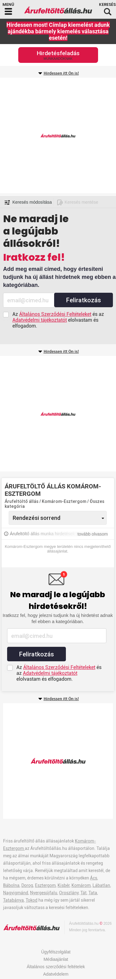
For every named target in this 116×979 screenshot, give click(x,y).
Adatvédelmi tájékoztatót (39, 320)
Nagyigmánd (15, 892)
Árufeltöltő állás (21, 501)
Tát (83, 892)
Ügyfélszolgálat (56, 951)
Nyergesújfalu (43, 892)
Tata (92, 892)
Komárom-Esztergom (64, 501)
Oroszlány (69, 892)
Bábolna (11, 885)
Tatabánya (13, 900)
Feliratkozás (83, 300)
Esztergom (45, 885)
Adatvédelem (56, 974)
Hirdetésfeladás (58, 55)
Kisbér (64, 885)
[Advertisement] (58, 135)
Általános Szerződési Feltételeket (55, 314)
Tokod (31, 900)
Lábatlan (101, 885)
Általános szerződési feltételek (56, 966)
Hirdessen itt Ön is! (61, 73)
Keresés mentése (81, 202)
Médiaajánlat (56, 959)
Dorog (27, 885)
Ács (93, 877)
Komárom (81, 885)
